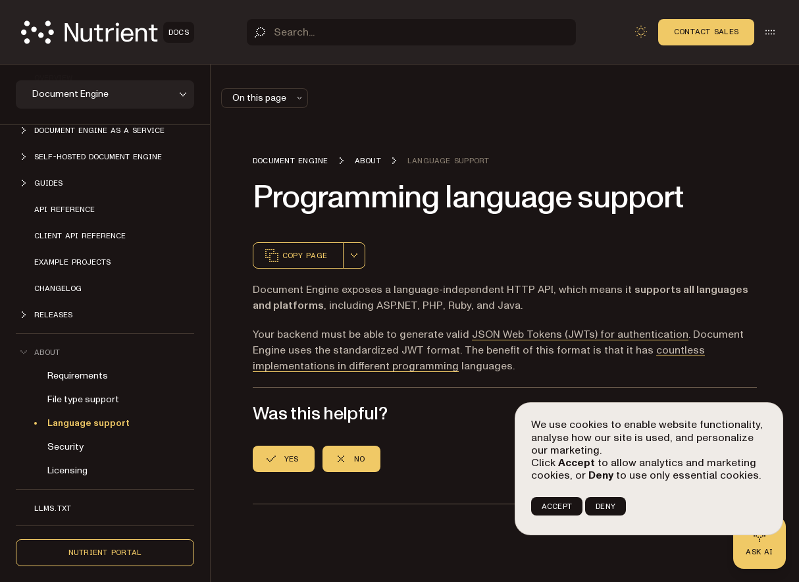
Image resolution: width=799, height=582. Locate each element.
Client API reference (80, 236)
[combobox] (354, 255)
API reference (64, 209)
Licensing (67, 470)
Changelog (58, 288)
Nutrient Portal (105, 552)
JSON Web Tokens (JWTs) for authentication (580, 334)
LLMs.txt (52, 508)
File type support (83, 399)
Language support (88, 423)
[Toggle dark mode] (641, 31)
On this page (268, 98)
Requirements (77, 375)
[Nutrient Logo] (107, 32)
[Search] (411, 32)
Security (65, 446)
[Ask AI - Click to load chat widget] (759, 542)
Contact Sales (706, 32)
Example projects (72, 262)
